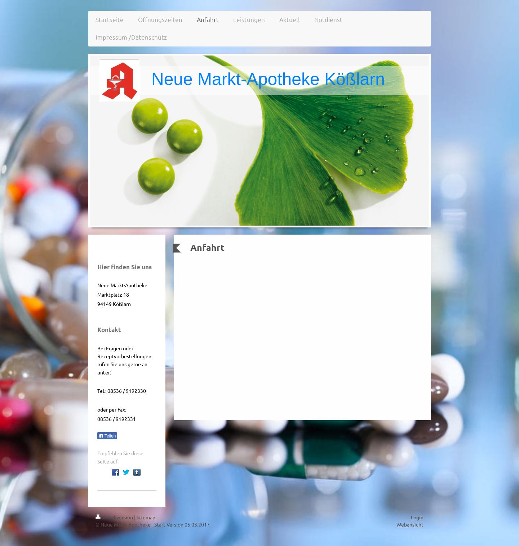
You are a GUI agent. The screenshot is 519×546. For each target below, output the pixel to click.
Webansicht (409, 524)
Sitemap (146, 517)
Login (417, 517)
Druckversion (115, 517)
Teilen (107, 436)
